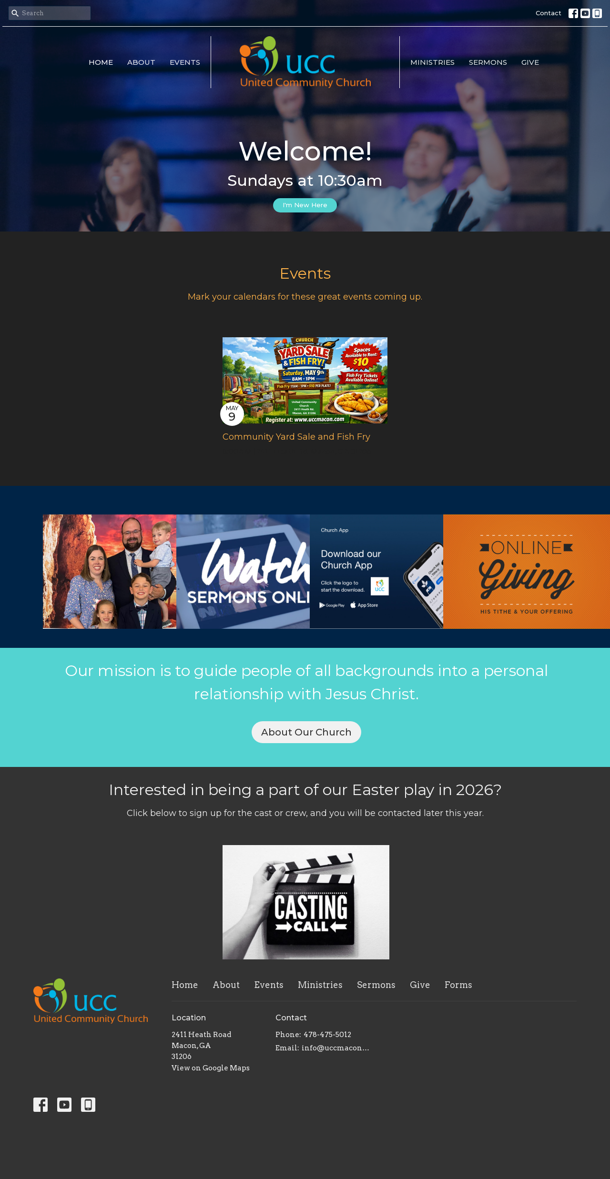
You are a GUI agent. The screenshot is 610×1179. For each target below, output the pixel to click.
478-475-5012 (327, 1034)
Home (101, 62)
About (141, 62)
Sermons (488, 62)
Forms (458, 985)
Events (185, 62)
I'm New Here (305, 205)
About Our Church (306, 732)
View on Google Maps (211, 1068)
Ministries (432, 62)
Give (530, 62)
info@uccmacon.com (336, 1048)
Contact (548, 13)
